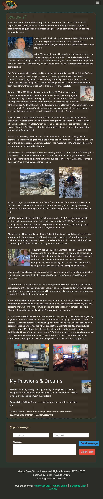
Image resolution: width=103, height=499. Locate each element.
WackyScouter (42, 485)
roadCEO (52, 489)
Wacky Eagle (60, 485)
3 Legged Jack (78, 485)
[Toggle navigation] (97, 2)
